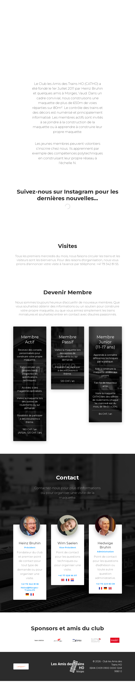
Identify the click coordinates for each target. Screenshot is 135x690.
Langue (20, 666)
